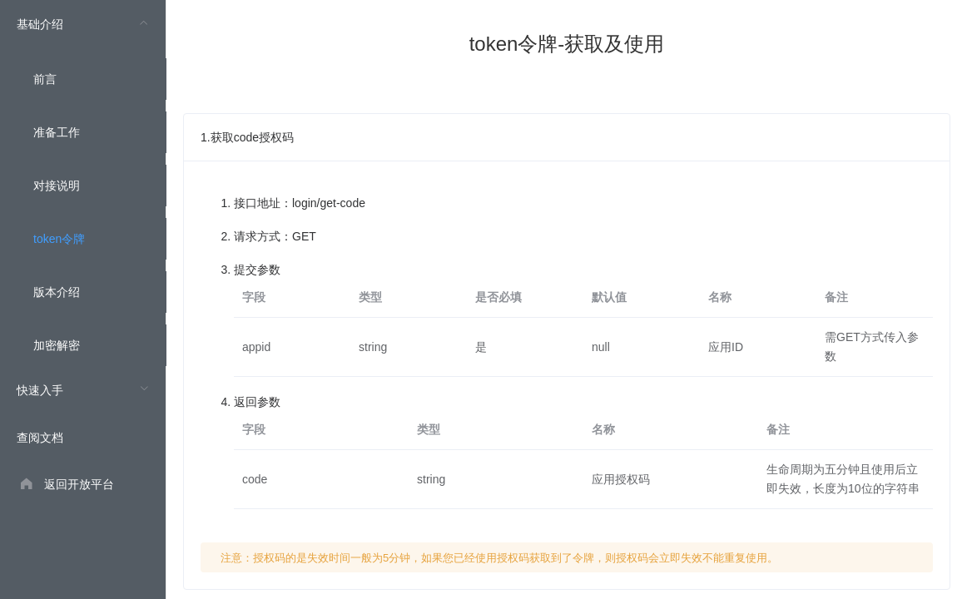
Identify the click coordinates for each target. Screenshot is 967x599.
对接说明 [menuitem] (56, 185)
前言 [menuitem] (45, 79)
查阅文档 (40, 437)
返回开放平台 (79, 484)
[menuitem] (83, 183)
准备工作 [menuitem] (56, 132)
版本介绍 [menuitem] (56, 292)
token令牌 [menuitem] (59, 238)
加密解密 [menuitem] (56, 345)
